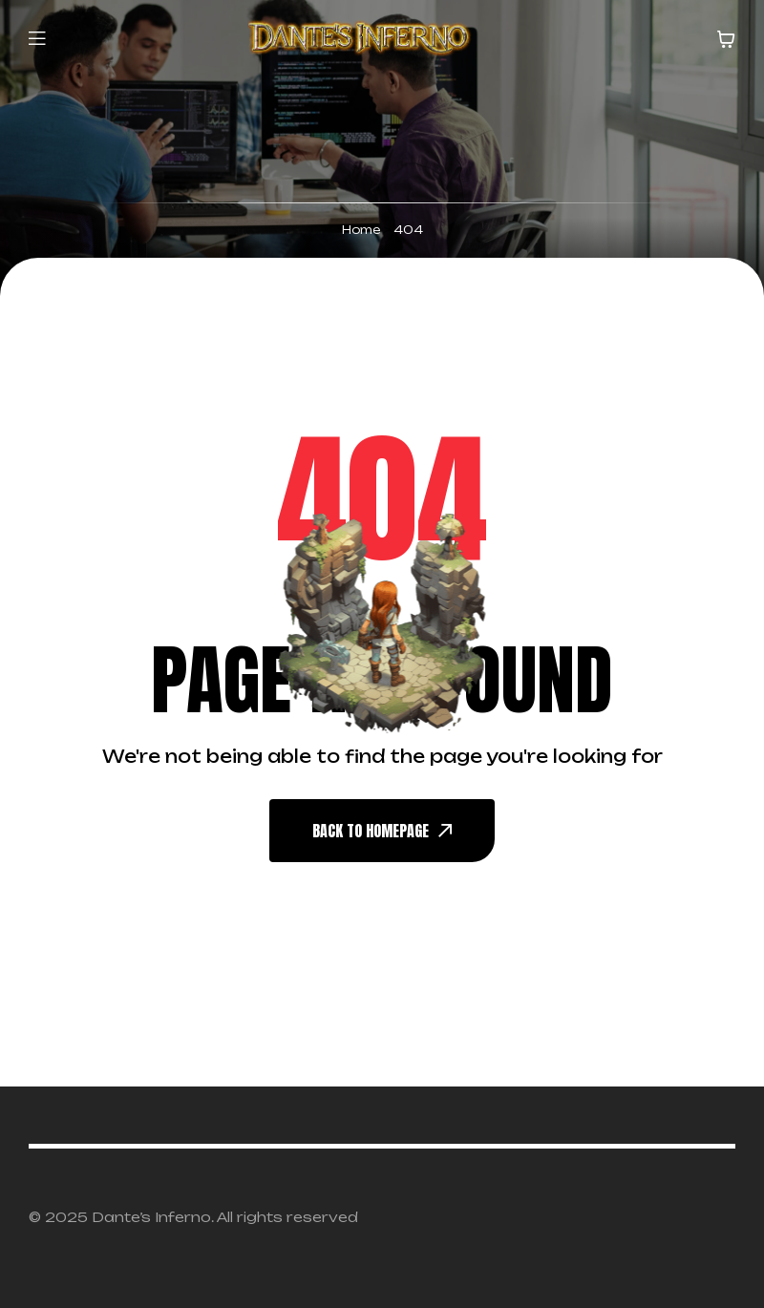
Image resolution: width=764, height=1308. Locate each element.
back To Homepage (382, 830)
